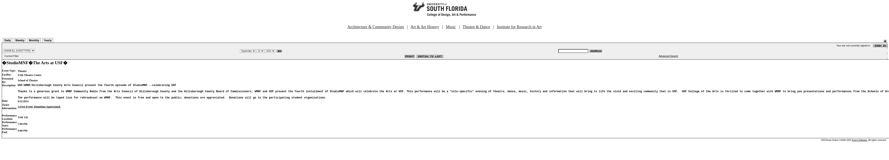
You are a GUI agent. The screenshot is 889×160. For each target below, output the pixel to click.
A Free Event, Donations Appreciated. (39, 110)
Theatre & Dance (476, 27)
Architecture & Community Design (375, 27)
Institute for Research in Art (519, 27)
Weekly (19, 40)
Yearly (48, 40)
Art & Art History (424, 27)
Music (451, 27)
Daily (7, 40)
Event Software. (860, 143)
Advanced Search (668, 56)
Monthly (34, 40)
